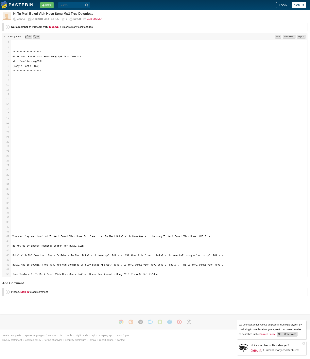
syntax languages (34, 335)
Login (283, 5)
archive (52, 335)
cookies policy (33, 339)
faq (61, 335)
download (289, 36)
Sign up (299, 5)
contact (121, 339)
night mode (82, 335)
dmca (93, 339)
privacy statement (12, 339)
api (93, 335)
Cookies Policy (267, 334)
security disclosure (75, 339)
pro (127, 335)
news (119, 335)
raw (278, 36)
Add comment (95, 19)
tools (69, 335)
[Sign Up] (243, 347)
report (301, 36)
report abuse (106, 339)
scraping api (105, 335)
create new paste (11, 335)
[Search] (86, 5)
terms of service (53, 339)
